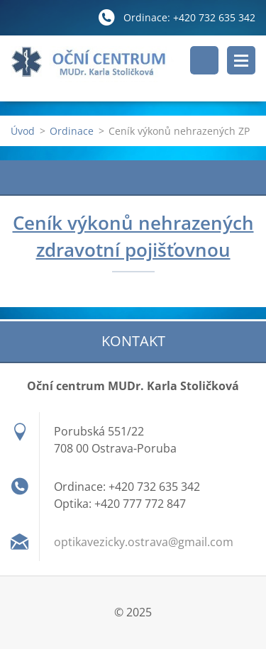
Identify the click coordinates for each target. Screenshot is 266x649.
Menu (241, 60)
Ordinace (72, 131)
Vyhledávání (204, 60)
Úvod (23, 131)
